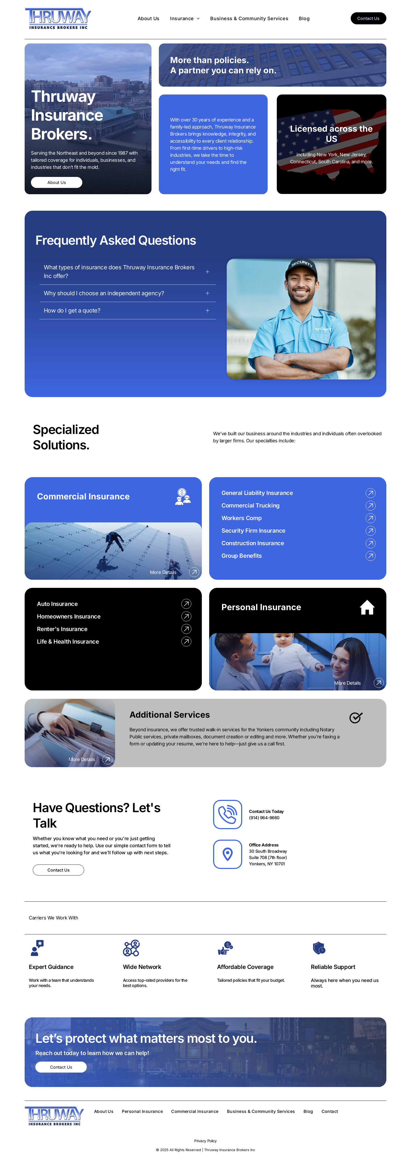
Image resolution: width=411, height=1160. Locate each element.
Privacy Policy (205, 1141)
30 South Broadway (268, 851)
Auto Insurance (57, 603)
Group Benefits (241, 555)
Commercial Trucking (250, 505)
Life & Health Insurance (68, 641)
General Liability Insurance (257, 492)
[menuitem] (148, 18)
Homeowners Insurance (68, 616)
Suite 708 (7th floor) (268, 857)
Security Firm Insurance (253, 530)
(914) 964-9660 (264, 817)
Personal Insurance (261, 607)
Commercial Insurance (83, 496)
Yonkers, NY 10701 (267, 863)
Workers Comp (241, 518)
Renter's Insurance (62, 629)
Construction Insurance (252, 543)
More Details (163, 572)
